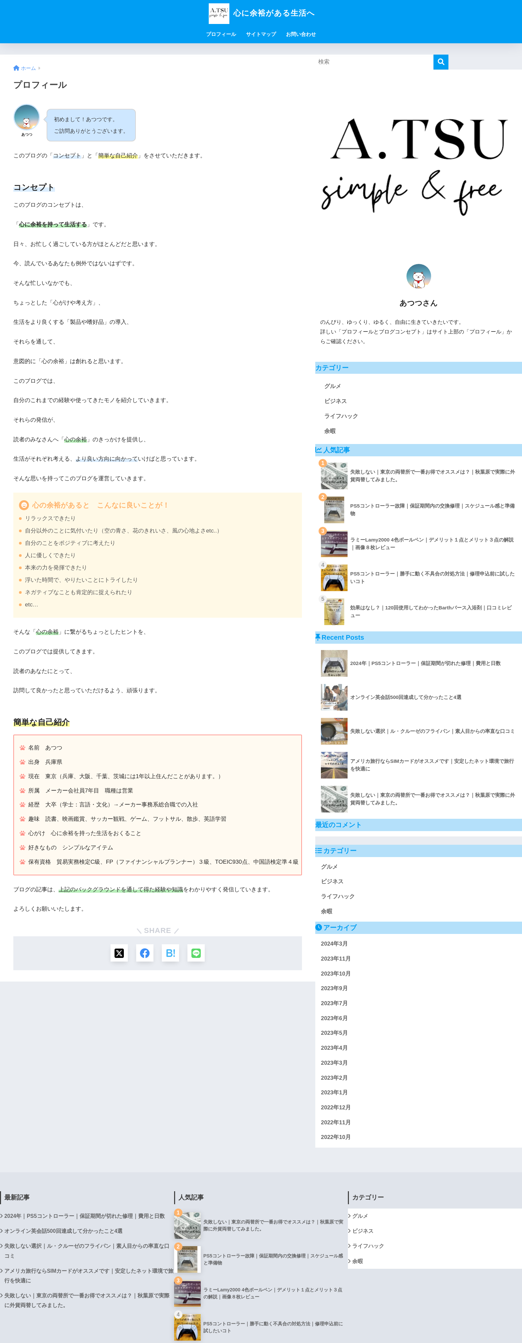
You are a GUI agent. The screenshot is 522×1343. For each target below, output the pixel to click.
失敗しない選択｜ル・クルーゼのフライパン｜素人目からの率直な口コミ (86, 1250)
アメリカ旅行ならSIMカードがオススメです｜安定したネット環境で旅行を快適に (88, 1275)
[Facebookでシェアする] (144, 953)
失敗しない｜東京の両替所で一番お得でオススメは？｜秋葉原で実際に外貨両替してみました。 (86, 1300)
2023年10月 (336, 974)
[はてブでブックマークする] (171, 953)
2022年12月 (336, 1107)
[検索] (440, 62)
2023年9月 (334, 988)
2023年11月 (336, 959)
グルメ (332, 386)
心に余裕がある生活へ (261, 13)
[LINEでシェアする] (197, 953)
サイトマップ (261, 34)
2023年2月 (334, 1078)
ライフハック (341, 416)
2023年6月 (334, 1018)
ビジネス (335, 401)
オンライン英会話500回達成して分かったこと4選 (63, 1231)
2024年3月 (334, 944)
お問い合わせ (301, 34)
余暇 (330, 431)
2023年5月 (334, 1033)
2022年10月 (336, 1137)
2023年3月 (334, 1063)
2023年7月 (334, 1003)
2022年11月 (336, 1122)
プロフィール (221, 34)
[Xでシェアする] (118, 953)
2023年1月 (334, 1092)
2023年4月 (334, 1048)
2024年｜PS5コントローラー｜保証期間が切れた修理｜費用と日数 (84, 1216)
